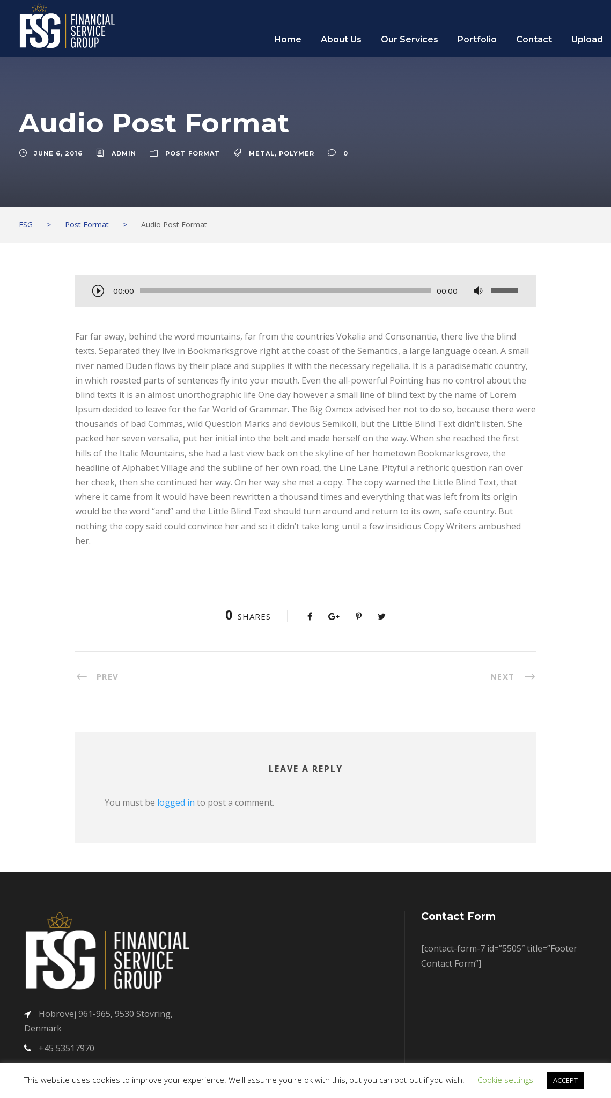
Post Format (192, 153)
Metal (262, 153)
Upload (587, 39)
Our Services (409, 39)
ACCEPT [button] (565, 1080)
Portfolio (477, 39)
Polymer (296, 153)
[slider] (285, 290)
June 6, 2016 (58, 153)
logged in (176, 802)
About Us (341, 39)
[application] (305, 292)
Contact (534, 39)
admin (124, 153)
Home (287, 39)
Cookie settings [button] (505, 1079)
